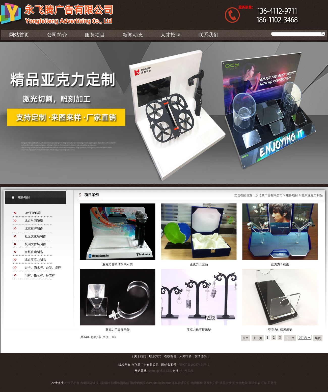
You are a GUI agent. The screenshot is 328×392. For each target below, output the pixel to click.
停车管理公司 (181, 383)
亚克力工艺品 (199, 264)
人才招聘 (170, 35)
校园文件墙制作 (35, 244)
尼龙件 (272, 383)
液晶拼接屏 (227, 383)
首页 (245, 338)
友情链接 (201, 356)
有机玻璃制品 (34, 252)
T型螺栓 (104, 383)
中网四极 (187, 371)
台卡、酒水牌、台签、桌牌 (43, 267)
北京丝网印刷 (34, 220)
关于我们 (140, 356)
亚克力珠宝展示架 (199, 330)
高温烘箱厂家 (258, 383)
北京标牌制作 (34, 228)
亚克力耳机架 (280, 264)
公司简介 (57, 35)
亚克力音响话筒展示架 (117, 264)
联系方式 (155, 356)
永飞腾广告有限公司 (269, 195)
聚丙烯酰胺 (137, 383)
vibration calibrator (158, 383)
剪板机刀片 (211, 383)
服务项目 (95, 35)
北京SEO (166, 371)
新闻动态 (133, 35)
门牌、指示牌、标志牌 (40, 275)
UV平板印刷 (33, 213)
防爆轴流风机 (120, 383)
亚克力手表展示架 (117, 330)
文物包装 (242, 383)
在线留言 (170, 356)
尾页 (318, 338)
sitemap (153, 371)
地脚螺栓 (197, 383)
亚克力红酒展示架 (280, 330)
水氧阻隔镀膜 (89, 383)
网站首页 (19, 35)
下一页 (289, 338)
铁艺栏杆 (73, 383)
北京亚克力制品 (35, 260)
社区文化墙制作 (35, 236)
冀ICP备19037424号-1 (194, 365)
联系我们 (208, 35)
